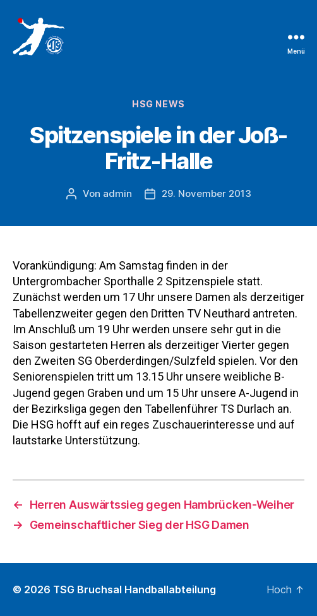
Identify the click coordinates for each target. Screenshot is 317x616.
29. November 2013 (206, 193)
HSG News (158, 103)
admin (117, 193)
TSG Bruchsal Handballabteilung (134, 589)
